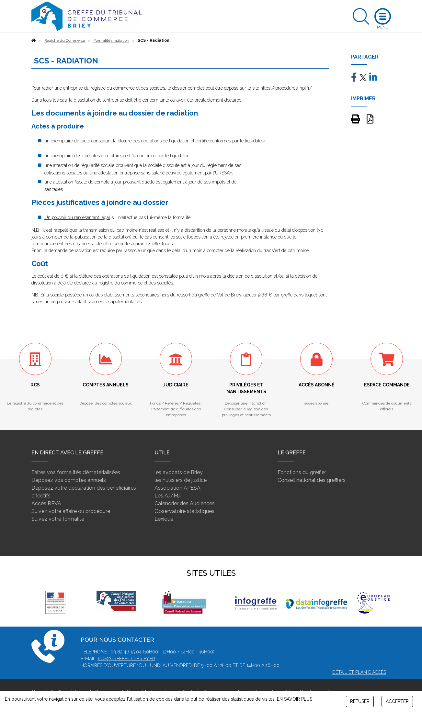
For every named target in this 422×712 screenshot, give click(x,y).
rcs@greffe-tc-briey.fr (126, 658)
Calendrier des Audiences (184, 503)
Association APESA (177, 488)
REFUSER (360, 701)
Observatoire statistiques (184, 511)
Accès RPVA (46, 503)
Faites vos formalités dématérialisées (75, 472)
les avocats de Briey (178, 472)
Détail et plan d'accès (359, 672)
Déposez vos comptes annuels (68, 480)
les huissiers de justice (180, 480)
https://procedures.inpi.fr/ (286, 88)
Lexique (163, 519)
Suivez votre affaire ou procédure (70, 511)
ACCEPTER (397, 701)
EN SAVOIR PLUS (294, 699)
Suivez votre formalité (57, 519)
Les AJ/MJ (167, 496)
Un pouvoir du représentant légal (77, 217)
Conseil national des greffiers (312, 480)
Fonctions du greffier (302, 472)
